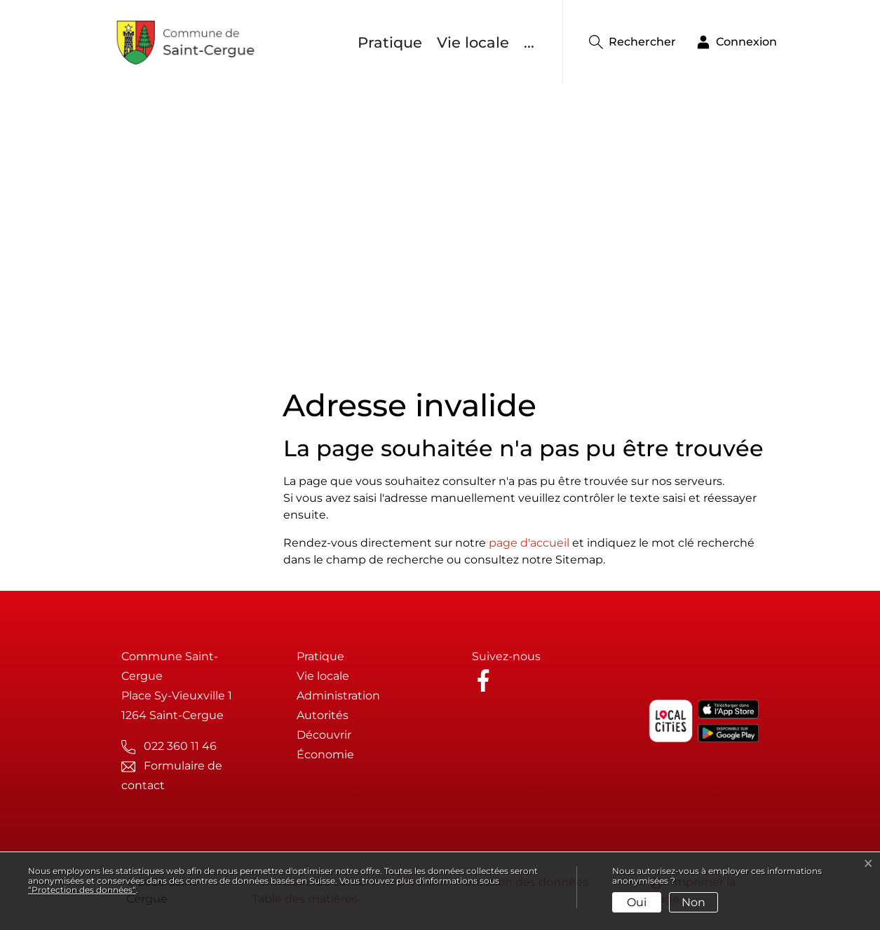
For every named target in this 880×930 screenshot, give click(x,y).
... (529, 42)
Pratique (390, 42)
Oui (637, 902)
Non (693, 902)
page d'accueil (529, 542)
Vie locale (473, 42)
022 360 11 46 (180, 746)
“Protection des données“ (82, 889)
